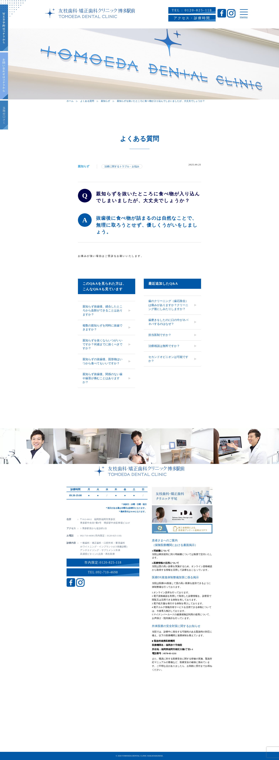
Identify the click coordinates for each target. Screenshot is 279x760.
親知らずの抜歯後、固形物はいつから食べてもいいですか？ (102, 361)
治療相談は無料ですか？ (164, 345)
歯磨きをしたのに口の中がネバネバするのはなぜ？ (168, 321)
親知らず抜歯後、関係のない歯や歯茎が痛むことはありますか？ (102, 378)
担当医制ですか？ (159, 334)
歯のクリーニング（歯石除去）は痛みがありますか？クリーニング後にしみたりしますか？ (168, 304)
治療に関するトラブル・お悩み (121, 166)
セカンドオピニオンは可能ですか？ (168, 358)
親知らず (83, 166)
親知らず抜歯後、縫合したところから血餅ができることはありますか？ (102, 310)
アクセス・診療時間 (192, 18)
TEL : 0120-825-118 (192, 10)
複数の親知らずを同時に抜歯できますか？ (102, 327)
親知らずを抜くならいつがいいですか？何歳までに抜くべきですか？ (102, 344)
